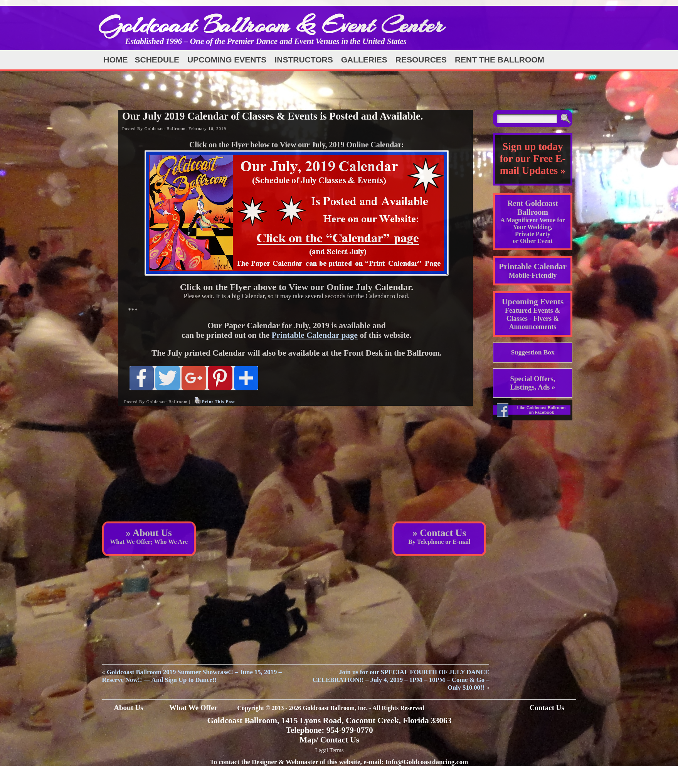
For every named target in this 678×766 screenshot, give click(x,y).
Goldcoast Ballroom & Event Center (271, 25)
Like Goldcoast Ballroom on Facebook (541, 410)
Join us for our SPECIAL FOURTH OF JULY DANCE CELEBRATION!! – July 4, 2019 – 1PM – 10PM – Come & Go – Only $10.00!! (401, 679)
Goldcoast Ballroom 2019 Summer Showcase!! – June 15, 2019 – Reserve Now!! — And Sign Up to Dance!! (192, 675)
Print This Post (218, 401)
